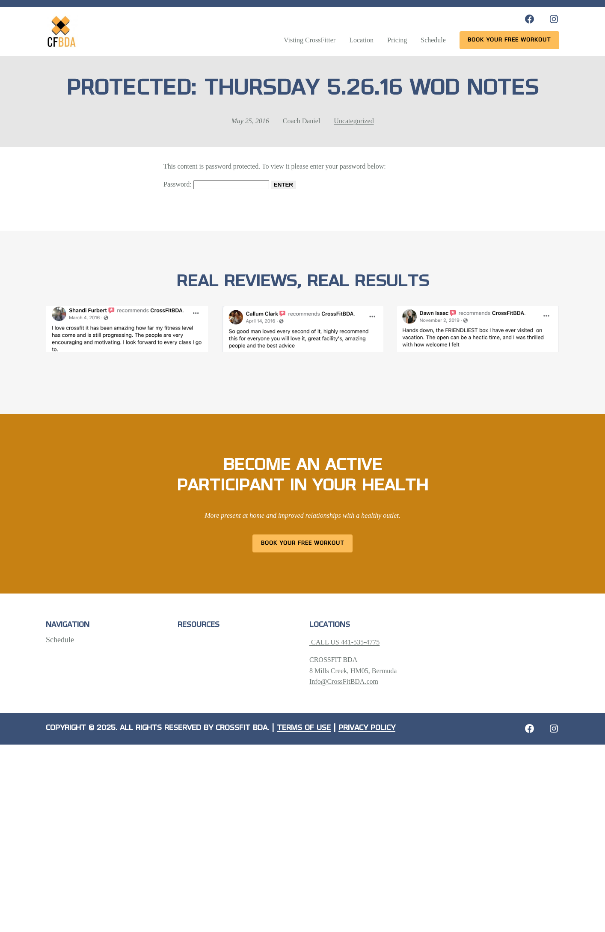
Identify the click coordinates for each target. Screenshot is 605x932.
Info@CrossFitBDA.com (343, 681)
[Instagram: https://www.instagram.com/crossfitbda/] (554, 19)
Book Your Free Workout (302, 543)
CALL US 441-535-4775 (344, 642)
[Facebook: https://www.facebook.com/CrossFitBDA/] (529, 19)
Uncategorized (354, 121)
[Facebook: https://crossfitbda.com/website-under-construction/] (529, 728)
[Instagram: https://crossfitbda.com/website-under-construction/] (554, 728)
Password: (216, 184)
